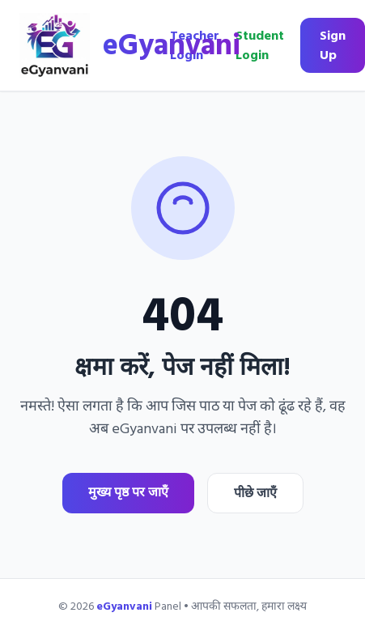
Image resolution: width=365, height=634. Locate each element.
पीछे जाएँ (255, 493)
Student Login (260, 45)
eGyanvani (171, 45)
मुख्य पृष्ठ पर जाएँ (128, 492)
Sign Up (333, 45)
